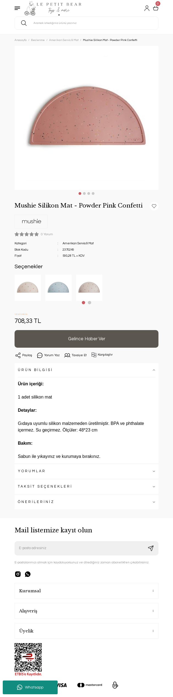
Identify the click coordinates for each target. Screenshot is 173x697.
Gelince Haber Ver (86, 338)
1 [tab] (80, 193)
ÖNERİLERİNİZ (36, 502)
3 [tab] (88, 193)
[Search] (86, 23)
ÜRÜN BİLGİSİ (35, 370)
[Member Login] (147, 8)
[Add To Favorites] (154, 206)
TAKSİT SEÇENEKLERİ (45, 486)
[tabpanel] (86, 118)
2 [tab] (84, 193)
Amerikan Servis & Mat (78, 243)
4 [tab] (93, 193)
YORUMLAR (32, 471)
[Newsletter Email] (86, 548)
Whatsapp (30, 687)
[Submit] (150, 548)
